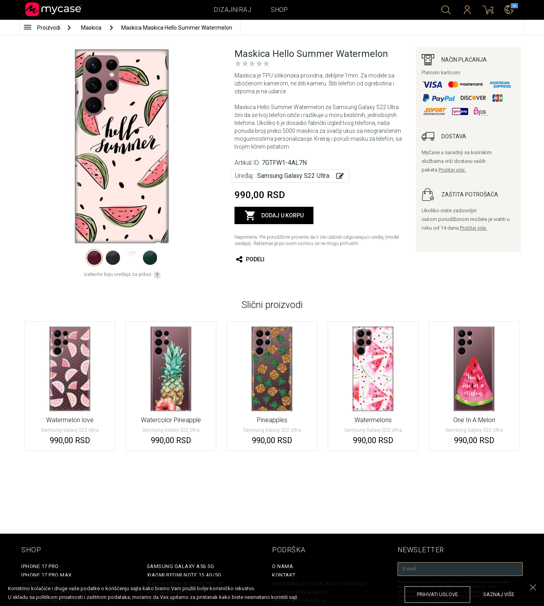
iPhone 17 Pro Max (46, 575)
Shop (279, 9)
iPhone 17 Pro (40, 566)
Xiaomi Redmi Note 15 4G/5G (184, 575)
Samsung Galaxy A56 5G (180, 566)
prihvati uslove (437, 594)
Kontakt (284, 575)
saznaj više (498, 594)
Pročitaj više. (452, 170)
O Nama (282, 566)
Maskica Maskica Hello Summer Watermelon (176, 28)
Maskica (92, 28)
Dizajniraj (232, 9)
